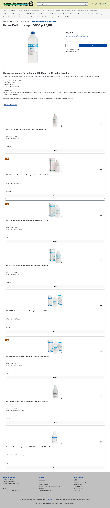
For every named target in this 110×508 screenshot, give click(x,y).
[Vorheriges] (3, 289)
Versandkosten (78, 486)
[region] (33, 47)
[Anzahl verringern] (67, 45)
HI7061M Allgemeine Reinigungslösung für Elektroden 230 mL (27, 265)
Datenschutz (78, 484)
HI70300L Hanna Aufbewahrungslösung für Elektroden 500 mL (27, 356)
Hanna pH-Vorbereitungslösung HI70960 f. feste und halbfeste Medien (30, 447)
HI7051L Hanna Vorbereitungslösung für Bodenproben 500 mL (27, 175)
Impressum (42, 480)
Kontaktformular (43, 484)
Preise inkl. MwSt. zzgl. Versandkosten (76, 36)
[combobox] (60, 4)
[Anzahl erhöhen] (77, 45)
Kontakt (41, 482)
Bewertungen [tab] (16, 68)
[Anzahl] (72, 45)
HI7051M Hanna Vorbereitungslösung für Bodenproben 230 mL (27, 129)
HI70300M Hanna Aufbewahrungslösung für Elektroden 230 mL (27, 311)
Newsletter (42, 488)
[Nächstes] (106, 289)
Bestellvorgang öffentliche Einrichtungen (50, 486)
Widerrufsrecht (78, 488)
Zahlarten (77, 490)
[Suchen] (86, 4)
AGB (75, 480)
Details (55, 150)
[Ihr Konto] (96, 4)
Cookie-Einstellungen (45, 490)
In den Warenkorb (93, 46)
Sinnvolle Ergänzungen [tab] (10, 104)
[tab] (7, 68)
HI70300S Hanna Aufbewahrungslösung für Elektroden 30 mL (27, 401)
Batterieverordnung (80, 482)
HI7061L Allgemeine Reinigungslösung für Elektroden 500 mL (27, 220)
